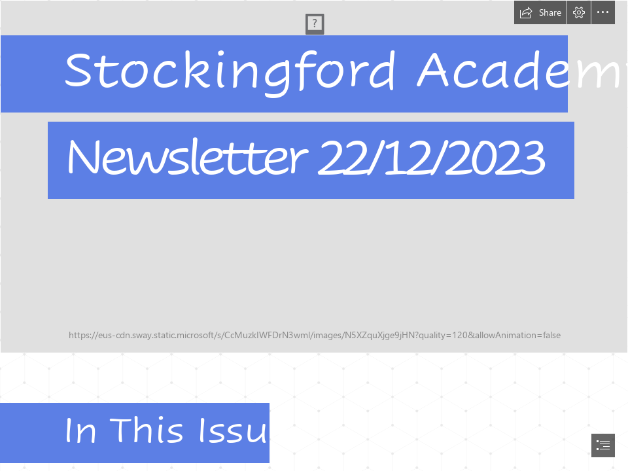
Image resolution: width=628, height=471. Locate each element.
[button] (540, 12)
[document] (314, 235)
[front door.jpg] (314, 176)
